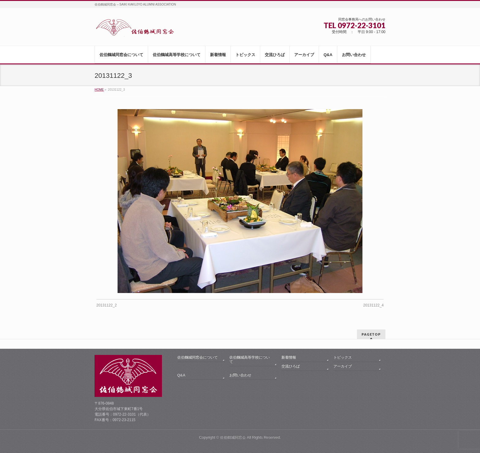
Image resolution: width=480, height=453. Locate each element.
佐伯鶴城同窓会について (197, 357)
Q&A (181, 375)
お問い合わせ (240, 375)
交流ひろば (290, 366)
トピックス (342, 357)
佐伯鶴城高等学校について (249, 359)
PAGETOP (371, 334)
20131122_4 (373, 305)
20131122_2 (106, 305)
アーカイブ (342, 366)
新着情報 (288, 357)
